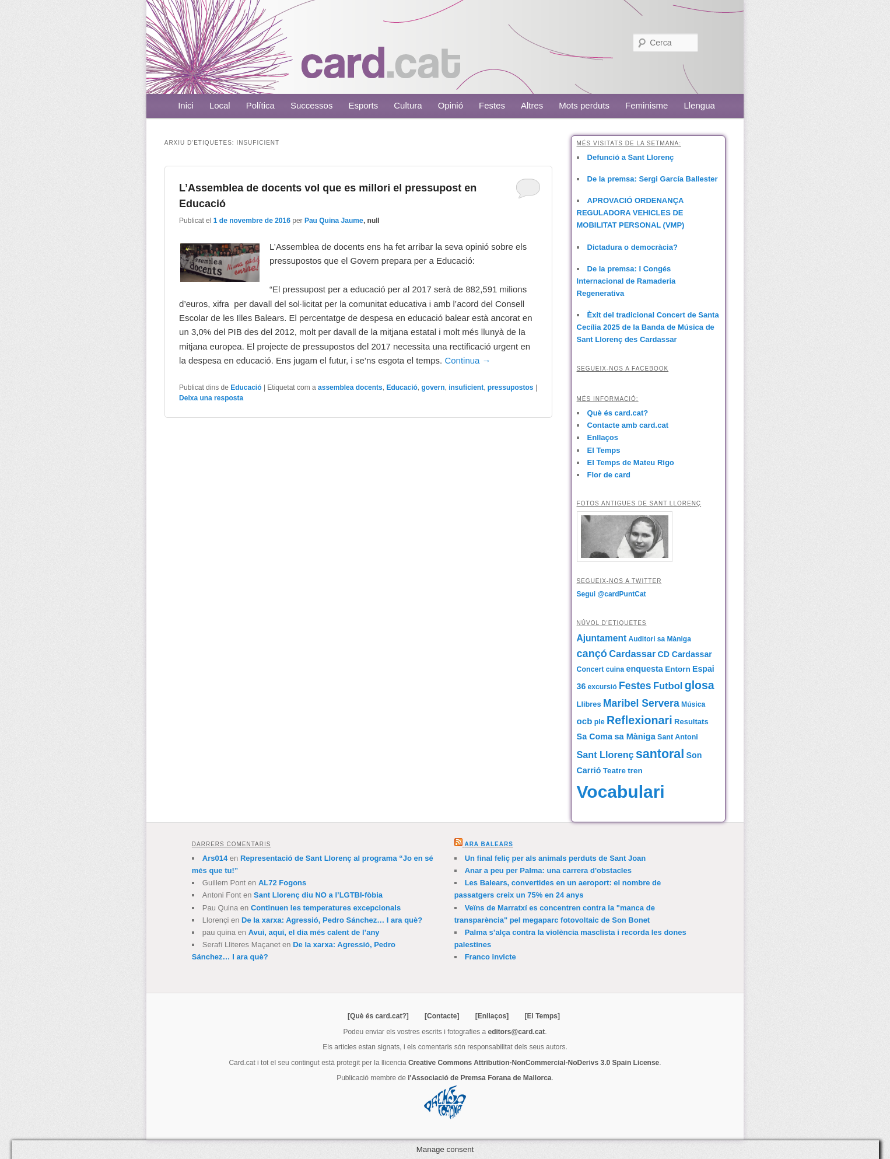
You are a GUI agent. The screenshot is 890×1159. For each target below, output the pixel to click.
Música (693, 704)
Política (260, 105)
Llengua (699, 105)
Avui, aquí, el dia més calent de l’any (314, 932)
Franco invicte (490, 956)
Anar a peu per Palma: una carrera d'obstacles (548, 870)
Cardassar (632, 653)
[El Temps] (541, 1016)
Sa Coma (595, 736)
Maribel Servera (641, 703)
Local (219, 105)
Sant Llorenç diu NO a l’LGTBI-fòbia (318, 895)
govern (432, 387)
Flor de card (608, 474)
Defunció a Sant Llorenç (630, 157)
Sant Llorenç (605, 754)
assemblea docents (350, 387)
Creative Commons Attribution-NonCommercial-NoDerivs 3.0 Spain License (533, 1063)
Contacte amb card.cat (627, 425)
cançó (592, 653)
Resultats (691, 721)
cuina (615, 669)
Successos (311, 105)
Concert (590, 669)
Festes (492, 105)
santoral (660, 754)
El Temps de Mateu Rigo (630, 462)
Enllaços (602, 437)
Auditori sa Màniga (659, 639)
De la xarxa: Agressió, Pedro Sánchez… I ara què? (331, 920)
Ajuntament (602, 638)
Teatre (614, 770)
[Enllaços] (492, 1016)
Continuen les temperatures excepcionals (326, 907)
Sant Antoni (677, 737)
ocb (585, 721)
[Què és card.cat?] (378, 1016)
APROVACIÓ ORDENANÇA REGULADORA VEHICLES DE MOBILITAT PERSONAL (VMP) (631, 212)
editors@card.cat (516, 1032)
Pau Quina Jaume (333, 221)
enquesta (644, 668)
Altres (532, 105)
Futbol (668, 686)
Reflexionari (639, 720)
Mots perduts (584, 105)
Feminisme (646, 105)
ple (599, 722)
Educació (245, 387)
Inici (186, 105)
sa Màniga (634, 736)
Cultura (408, 105)
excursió (602, 687)
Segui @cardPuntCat (611, 594)
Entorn (678, 669)
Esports (363, 105)
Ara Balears (488, 844)
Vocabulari (621, 791)
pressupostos (511, 387)
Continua (467, 360)
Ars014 (214, 858)
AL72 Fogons (282, 882)
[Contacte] (442, 1016)
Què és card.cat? (618, 413)
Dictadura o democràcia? (632, 247)
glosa (699, 685)
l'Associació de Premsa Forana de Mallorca (479, 1078)
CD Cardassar (685, 654)
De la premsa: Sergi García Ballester (652, 178)
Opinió (450, 105)
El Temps (604, 450)
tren (635, 770)
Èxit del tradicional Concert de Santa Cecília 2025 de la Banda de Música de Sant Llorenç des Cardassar (648, 327)
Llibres (589, 704)
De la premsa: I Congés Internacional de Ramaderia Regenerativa (626, 281)
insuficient (465, 387)
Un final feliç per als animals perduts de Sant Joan (555, 858)
